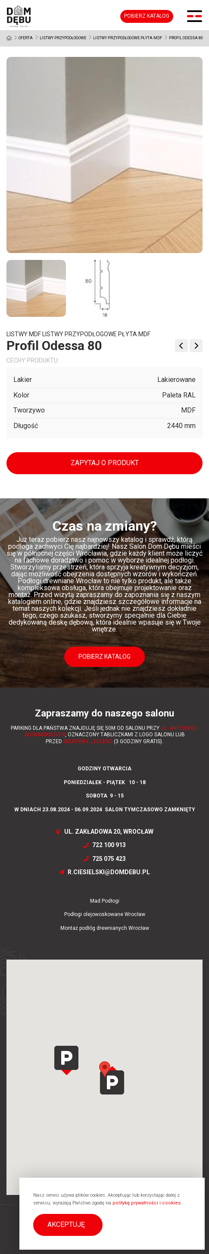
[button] (68, 1225)
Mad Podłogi (104, 901)
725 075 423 (105, 858)
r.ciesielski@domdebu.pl (104, 872)
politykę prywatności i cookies (146, 1203)
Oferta (26, 38)
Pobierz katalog (146, 16)
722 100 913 (105, 844)
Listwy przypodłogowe (63, 38)
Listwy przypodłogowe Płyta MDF (127, 38)
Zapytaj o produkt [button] (105, 463)
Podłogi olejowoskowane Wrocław (104, 914)
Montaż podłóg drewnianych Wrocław (104, 928)
